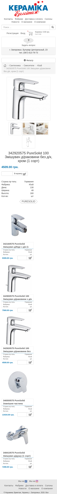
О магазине (26, 22)
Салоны (48, 19)
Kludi (39, 65)
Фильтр (28, 60)
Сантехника (15, 65)
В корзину (20, 174)
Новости (15, 22)
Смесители (29, 65)
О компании (39, 22)
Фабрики (19, 19)
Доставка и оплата (34, 19)
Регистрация (13, 33)
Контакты (8, 19)
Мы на (22, 481)
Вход (23, 33)
